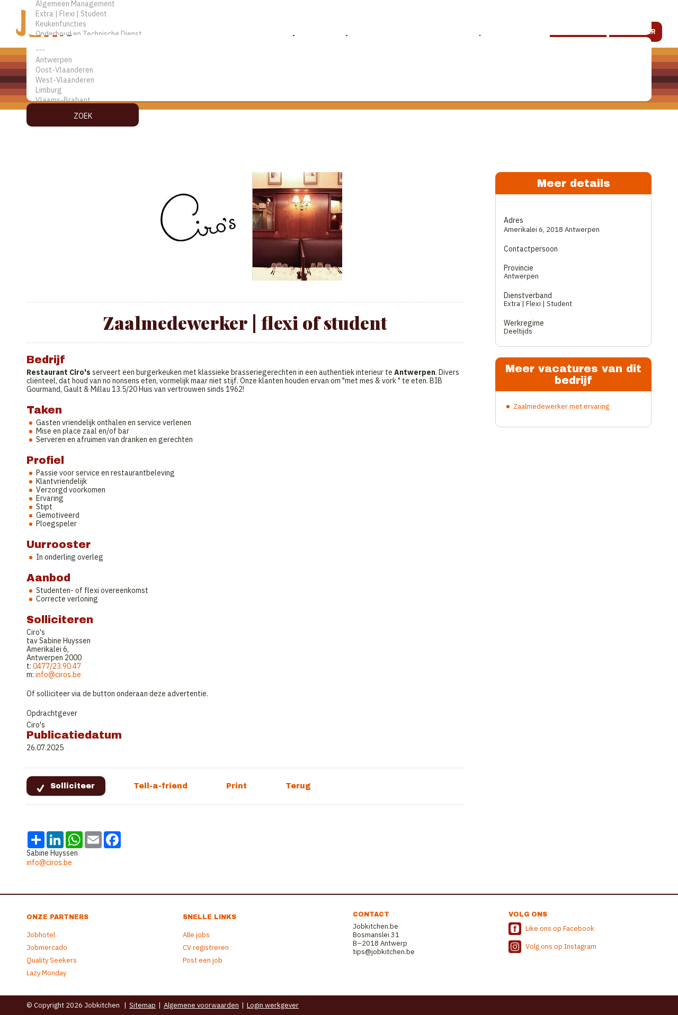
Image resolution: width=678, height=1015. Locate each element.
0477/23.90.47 (57, 666)
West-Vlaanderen (339, 80)
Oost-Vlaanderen (339, 70)
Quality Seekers (51, 960)
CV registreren (206, 947)
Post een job (202, 960)
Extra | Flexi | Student (339, 14)
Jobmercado (46, 947)
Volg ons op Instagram (560, 946)
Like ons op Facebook (559, 928)
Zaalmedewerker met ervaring (561, 406)
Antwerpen (339, 60)
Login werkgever (273, 1005)
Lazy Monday (46, 972)
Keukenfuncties (339, 24)
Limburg (339, 90)
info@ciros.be (58, 674)
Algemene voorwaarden (201, 1005)
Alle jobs (196, 934)
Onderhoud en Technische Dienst (339, 34)
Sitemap (142, 1005)
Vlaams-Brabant (339, 100)
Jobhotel (40, 934)
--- (339, 50)
